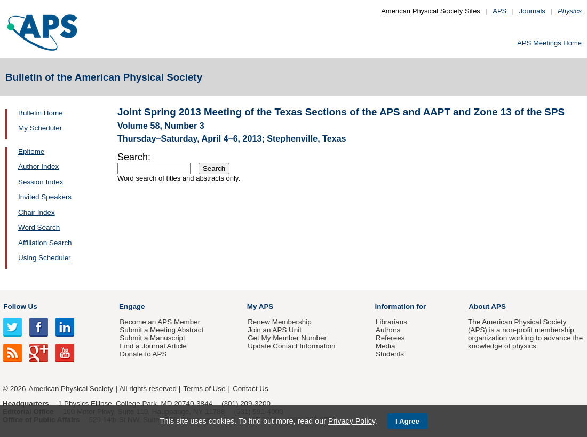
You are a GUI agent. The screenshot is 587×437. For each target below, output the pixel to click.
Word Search (39, 227)
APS (499, 11)
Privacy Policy (351, 421)
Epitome (31, 151)
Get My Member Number (287, 338)
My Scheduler (40, 128)
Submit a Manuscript (152, 338)
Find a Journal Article (153, 346)
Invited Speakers (45, 197)
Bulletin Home (40, 113)
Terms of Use (204, 389)
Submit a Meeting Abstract (161, 330)
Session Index (40, 182)
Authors (388, 330)
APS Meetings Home (549, 43)
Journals (532, 11)
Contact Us (250, 389)
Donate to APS (143, 354)
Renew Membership (280, 322)
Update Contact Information (291, 346)
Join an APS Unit (275, 330)
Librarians (391, 322)
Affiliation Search (45, 243)
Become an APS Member (160, 322)
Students (390, 354)
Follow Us (20, 306)
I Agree (407, 421)
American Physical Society (71, 389)
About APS (487, 306)
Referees (390, 338)
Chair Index (36, 212)
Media (385, 346)
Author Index (38, 166)
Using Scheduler (44, 258)
